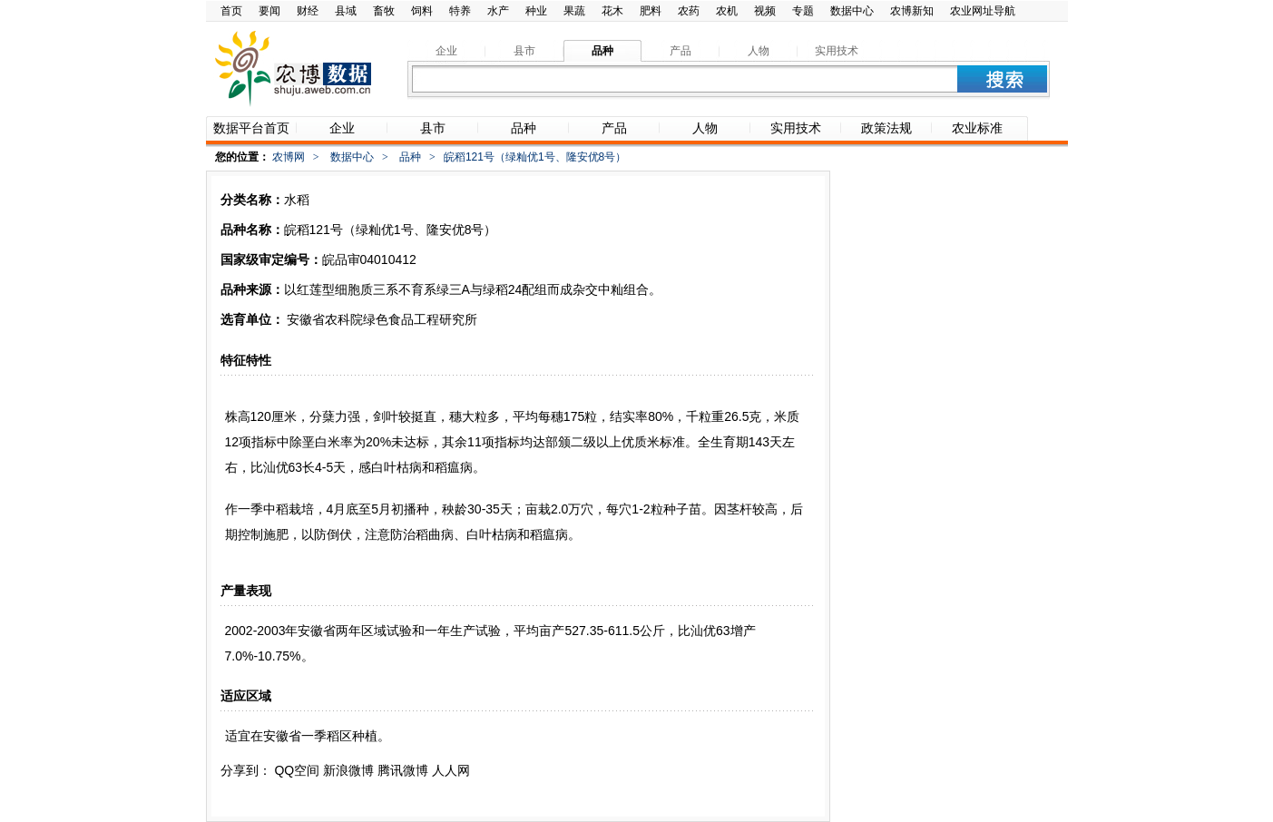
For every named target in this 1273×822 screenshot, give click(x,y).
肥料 (650, 11)
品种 (410, 157)
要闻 (269, 11)
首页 (231, 11)
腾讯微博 (402, 770)
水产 (498, 11)
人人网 (451, 770)
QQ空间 (296, 770)
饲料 (422, 11)
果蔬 (574, 11)
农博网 (288, 157)
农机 (727, 11)
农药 (689, 11)
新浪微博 (348, 770)
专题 (803, 11)
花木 (612, 11)
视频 (765, 11)
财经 (307, 11)
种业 (536, 11)
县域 (346, 11)
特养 (460, 11)
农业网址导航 (982, 11)
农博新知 (912, 11)
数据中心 (852, 11)
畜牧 (384, 11)
